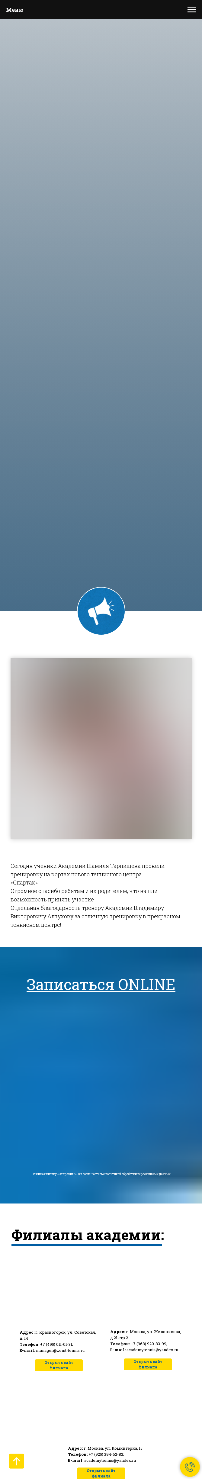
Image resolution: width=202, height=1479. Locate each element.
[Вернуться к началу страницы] (16, 1461)
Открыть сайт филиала (147, 1364)
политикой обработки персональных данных (138, 1174)
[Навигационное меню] (192, 10)
